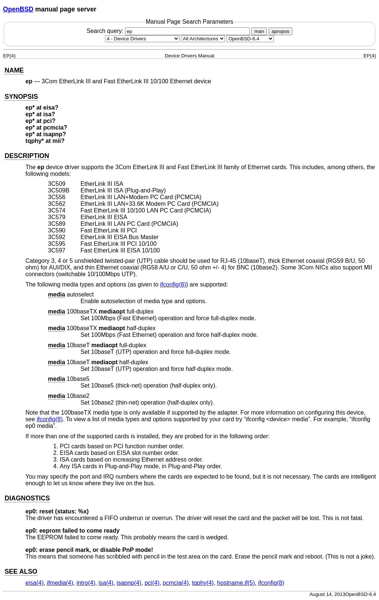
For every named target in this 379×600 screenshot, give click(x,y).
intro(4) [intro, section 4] (86, 583)
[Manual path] (250, 38)
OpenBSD (18, 9)
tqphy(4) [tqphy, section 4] (203, 583)
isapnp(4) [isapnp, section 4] (129, 583)
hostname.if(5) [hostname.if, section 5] (236, 583)
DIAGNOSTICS (27, 498)
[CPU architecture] (203, 38)
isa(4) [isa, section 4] (105, 583)
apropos (280, 31)
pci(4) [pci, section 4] (152, 583)
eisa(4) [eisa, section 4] (35, 583)
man (259, 31)
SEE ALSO (20, 571)
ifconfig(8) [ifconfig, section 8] (173, 284)
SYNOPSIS (21, 96)
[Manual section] (142, 38)
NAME (14, 70)
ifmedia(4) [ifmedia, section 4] (60, 583)
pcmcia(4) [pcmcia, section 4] (176, 583)
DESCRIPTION (26, 156)
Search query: (169, 31)
